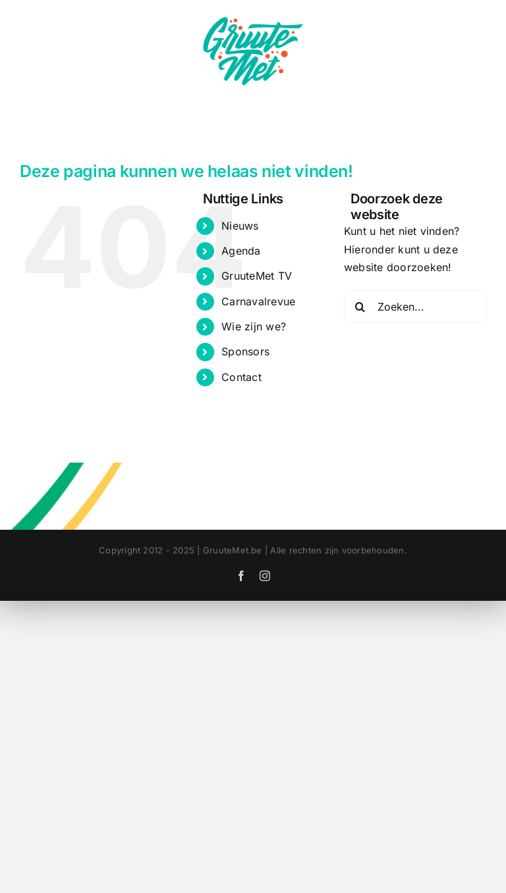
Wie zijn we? (253, 326)
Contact (241, 377)
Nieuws (239, 225)
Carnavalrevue (258, 301)
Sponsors (245, 351)
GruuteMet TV (256, 275)
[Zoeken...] (415, 306)
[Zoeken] (360, 306)
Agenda (240, 250)
